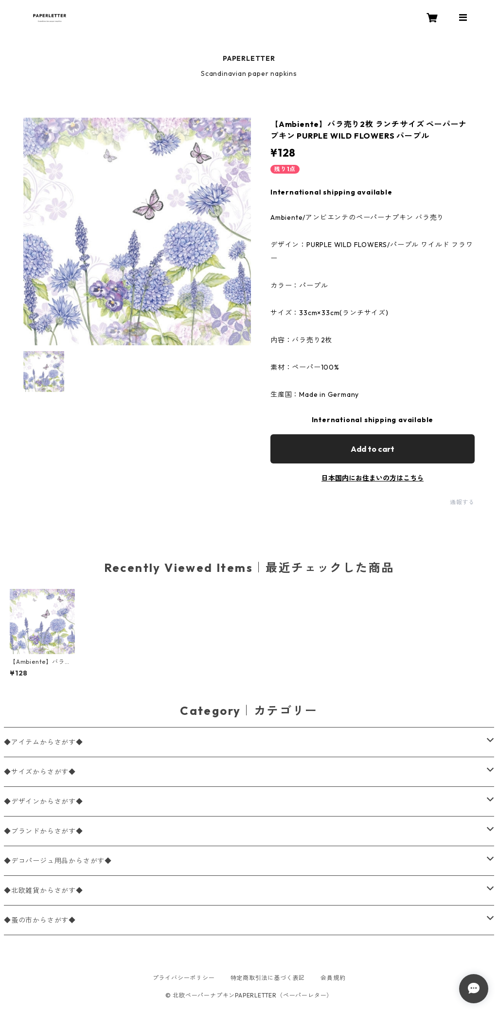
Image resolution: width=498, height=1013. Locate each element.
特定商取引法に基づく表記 (268, 977)
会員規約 (332, 977)
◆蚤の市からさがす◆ (40, 920)
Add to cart (372, 449)
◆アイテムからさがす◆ (43, 742)
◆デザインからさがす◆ (43, 801)
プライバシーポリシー (184, 977)
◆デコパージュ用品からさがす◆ (58, 860)
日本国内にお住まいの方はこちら (372, 478)
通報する (462, 502)
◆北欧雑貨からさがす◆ (43, 890)
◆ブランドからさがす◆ (43, 831)
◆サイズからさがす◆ (40, 771)
